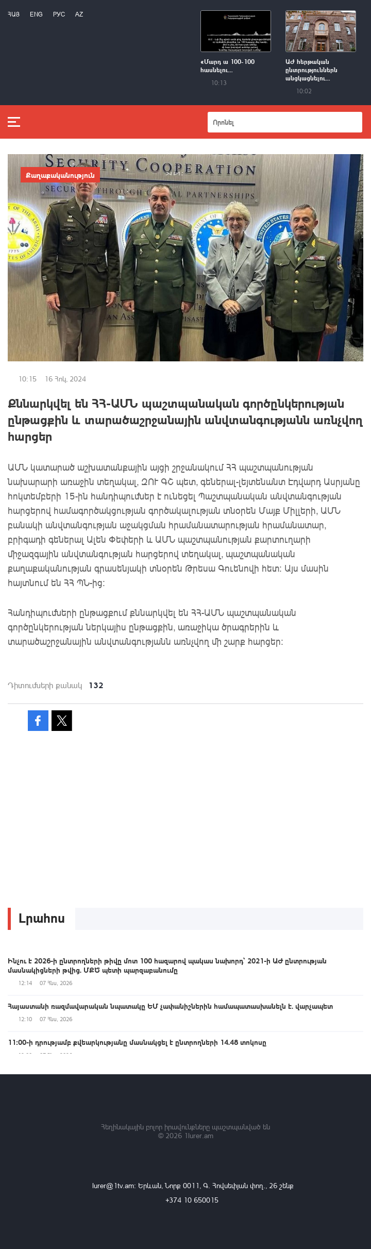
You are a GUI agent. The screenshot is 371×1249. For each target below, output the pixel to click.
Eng (36, 14)
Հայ (14, 14)
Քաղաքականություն (60, 174)
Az (79, 14)
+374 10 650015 (191, 1199)
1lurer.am (198, 1135)
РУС (59, 14)
